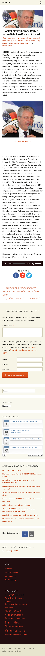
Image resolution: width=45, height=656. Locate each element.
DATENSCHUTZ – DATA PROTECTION (14, 648)
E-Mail (5, 364)
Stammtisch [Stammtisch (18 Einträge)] (13, 622)
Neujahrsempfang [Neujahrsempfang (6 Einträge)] (14, 614)
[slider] (19, 263)
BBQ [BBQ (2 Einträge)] (11, 595)
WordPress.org (10, 580)
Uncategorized (34, 38)
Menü (4, 3)
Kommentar (8, 325)
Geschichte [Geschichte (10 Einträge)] (11, 598)
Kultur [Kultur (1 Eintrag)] (6, 607)
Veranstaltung (7, 40)
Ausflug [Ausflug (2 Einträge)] (7, 595)
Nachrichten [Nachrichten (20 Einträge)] (13, 611)
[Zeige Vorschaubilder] (22, 142)
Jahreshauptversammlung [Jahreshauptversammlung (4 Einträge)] (16, 604)
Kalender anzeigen (35, 455)
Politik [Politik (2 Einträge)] (17, 618)
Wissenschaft (18, 40)
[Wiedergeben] (5, 263)
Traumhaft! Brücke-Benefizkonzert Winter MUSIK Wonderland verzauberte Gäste (20, 291)
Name (4, 359)
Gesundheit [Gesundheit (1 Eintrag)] (21, 598)
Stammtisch (24, 38)
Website (5, 369)
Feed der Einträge (11, 572)
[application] (22, 263)
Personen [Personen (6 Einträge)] (9, 618)
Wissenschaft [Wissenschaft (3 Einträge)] (21, 634)
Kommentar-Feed (11, 576)
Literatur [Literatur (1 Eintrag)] (11, 607)
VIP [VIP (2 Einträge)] (6, 635)
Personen (5, 43)
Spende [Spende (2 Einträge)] (22, 618)
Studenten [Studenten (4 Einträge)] (9, 626)
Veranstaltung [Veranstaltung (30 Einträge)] (15, 630)
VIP (31, 43)
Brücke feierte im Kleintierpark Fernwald (16, 505)
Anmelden (8, 569)
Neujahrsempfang (33, 40)
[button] (4, 455)
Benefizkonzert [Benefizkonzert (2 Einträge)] (18, 595)
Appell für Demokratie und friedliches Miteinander (20, 515)
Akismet (32, 347)
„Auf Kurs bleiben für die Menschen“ (24, 298)
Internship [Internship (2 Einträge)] (8, 601)
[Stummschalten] (33, 263)
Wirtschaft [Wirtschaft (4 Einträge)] (11, 634)
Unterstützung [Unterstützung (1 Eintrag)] (19, 626)
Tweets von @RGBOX (10, 551)
